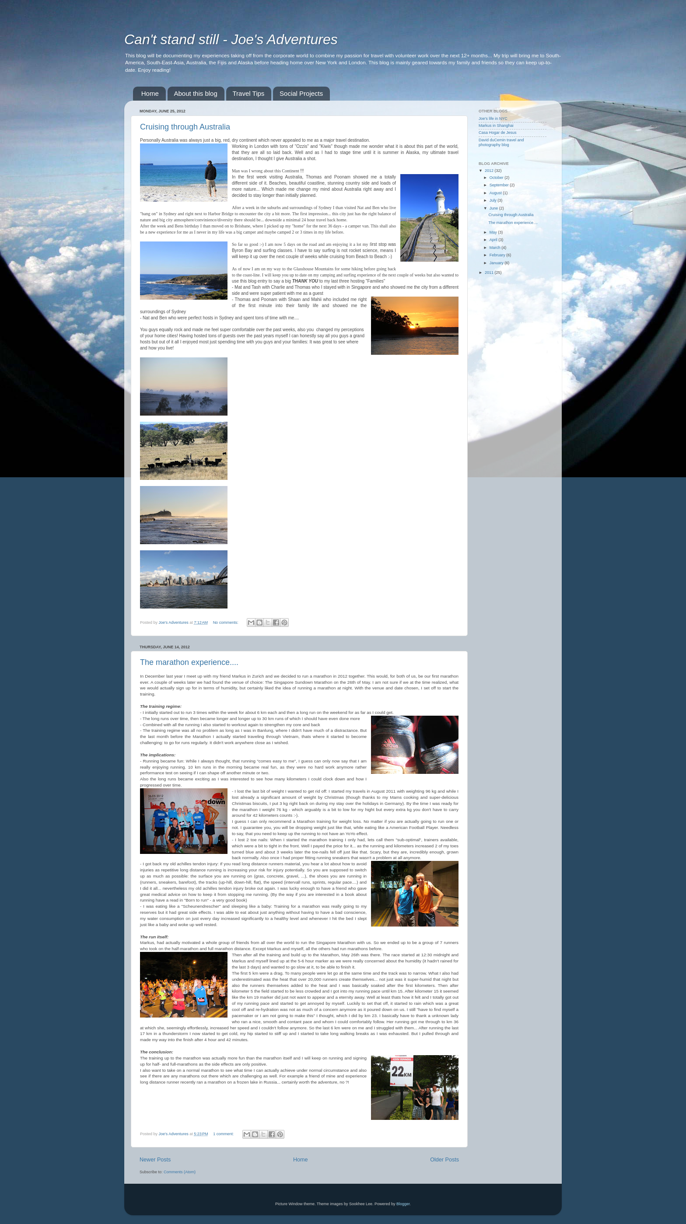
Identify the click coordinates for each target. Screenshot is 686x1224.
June (494, 208)
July (494, 200)
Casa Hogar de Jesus (498, 132)
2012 (490, 170)
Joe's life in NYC (493, 118)
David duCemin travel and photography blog (501, 142)
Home (150, 93)
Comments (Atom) (180, 1172)
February (498, 255)
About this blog (195, 93)
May (494, 232)
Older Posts (444, 1160)
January (497, 263)
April (494, 240)
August (496, 193)
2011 (490, 272)
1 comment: (224, 1134)
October (497, 177)
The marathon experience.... (189, 662)
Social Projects (301, 93)
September (500, 185)
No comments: (226, 622)
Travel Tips (249, 93)
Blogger (403, 1204)
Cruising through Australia (185, 126)
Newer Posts (155, 1160)
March (496, 247)
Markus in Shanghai (496, 125)
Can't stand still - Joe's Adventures (231, 39)
